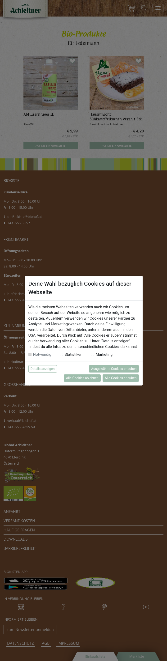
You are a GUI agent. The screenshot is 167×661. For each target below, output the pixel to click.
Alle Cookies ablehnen (82, 378)
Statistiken (73, 354)
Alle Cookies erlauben (120, 378)
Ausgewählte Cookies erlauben (114, 369)
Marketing (104, 354)
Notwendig (42, 354)
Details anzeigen (43, 369)
